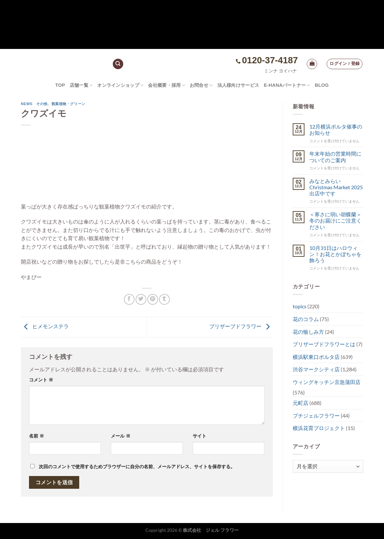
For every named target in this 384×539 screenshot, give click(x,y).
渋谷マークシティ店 (316, 369)
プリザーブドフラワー (241, 326)
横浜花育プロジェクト (319, 428)
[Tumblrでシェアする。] (164, 299)
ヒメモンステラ (45, 326)
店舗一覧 (81, 85)
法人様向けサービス (238, 85)
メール (120, 436)
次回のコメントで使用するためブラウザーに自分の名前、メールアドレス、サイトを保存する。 (137, 466)
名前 (36, 436)
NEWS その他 (34, 104)
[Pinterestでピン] (152, 299)
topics (299, 306)
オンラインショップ (120, 85)
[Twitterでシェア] (141, 299)
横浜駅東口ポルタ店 (316, 357)
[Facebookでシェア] (129, 299)
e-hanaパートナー (287, 85)
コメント (41, 379)
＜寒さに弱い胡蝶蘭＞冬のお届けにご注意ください (335, 220)
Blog (322, 85)
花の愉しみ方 (308, 332)
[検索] (118, 64)
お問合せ (201, 85)
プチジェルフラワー (316, 415)
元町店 (300, 403)
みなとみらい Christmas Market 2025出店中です (336, 187)
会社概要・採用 (166, 85)
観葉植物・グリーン (68, 104)
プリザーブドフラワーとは (324, 344)
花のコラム (306, 319)
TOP (60, 85)
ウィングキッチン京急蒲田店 (327, 382)
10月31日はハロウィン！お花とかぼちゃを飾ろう (335, 254)
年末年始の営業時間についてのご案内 (335, 156)
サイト (199, 436)
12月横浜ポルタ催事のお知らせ (335, 129)
